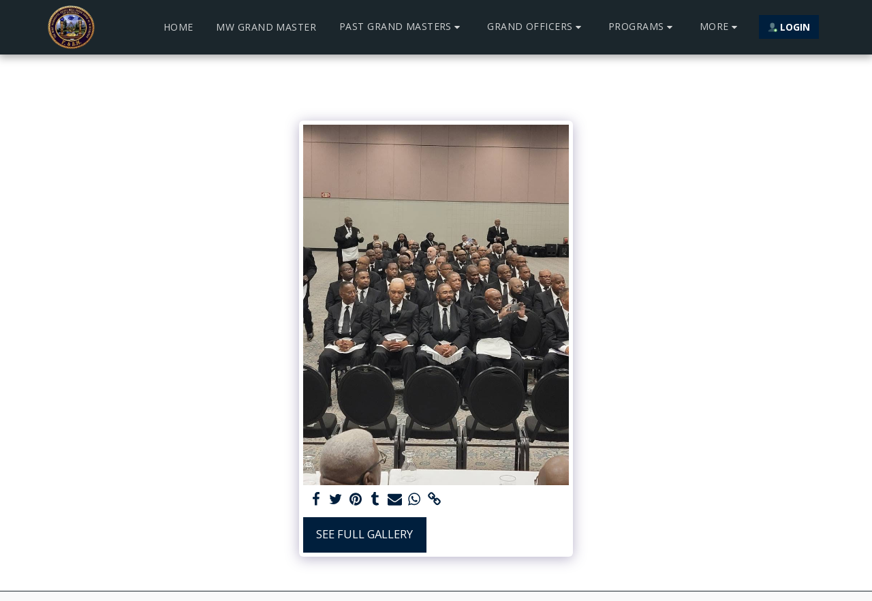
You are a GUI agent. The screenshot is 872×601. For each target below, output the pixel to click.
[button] (401, 27)
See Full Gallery (364, 534)
